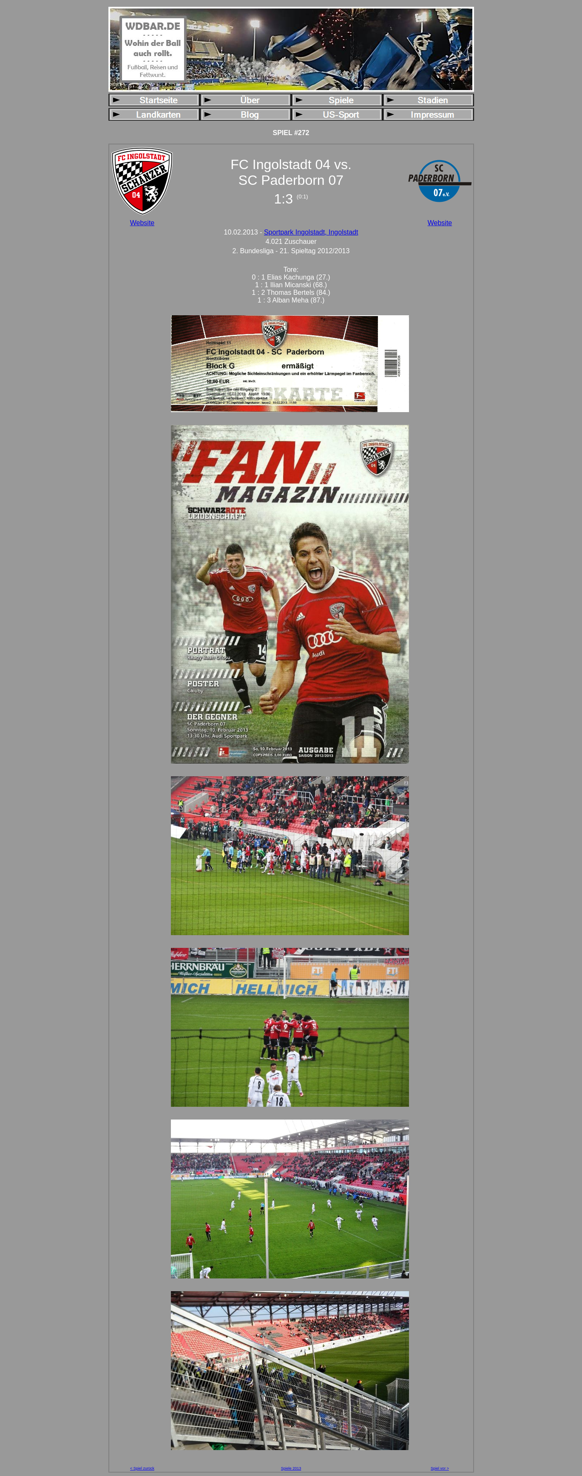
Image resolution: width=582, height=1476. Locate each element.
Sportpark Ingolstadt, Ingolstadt (311, 232)
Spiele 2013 (291, 1468)
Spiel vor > (440, 1468)
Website (142, 222)
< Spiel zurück (142, 1468)
